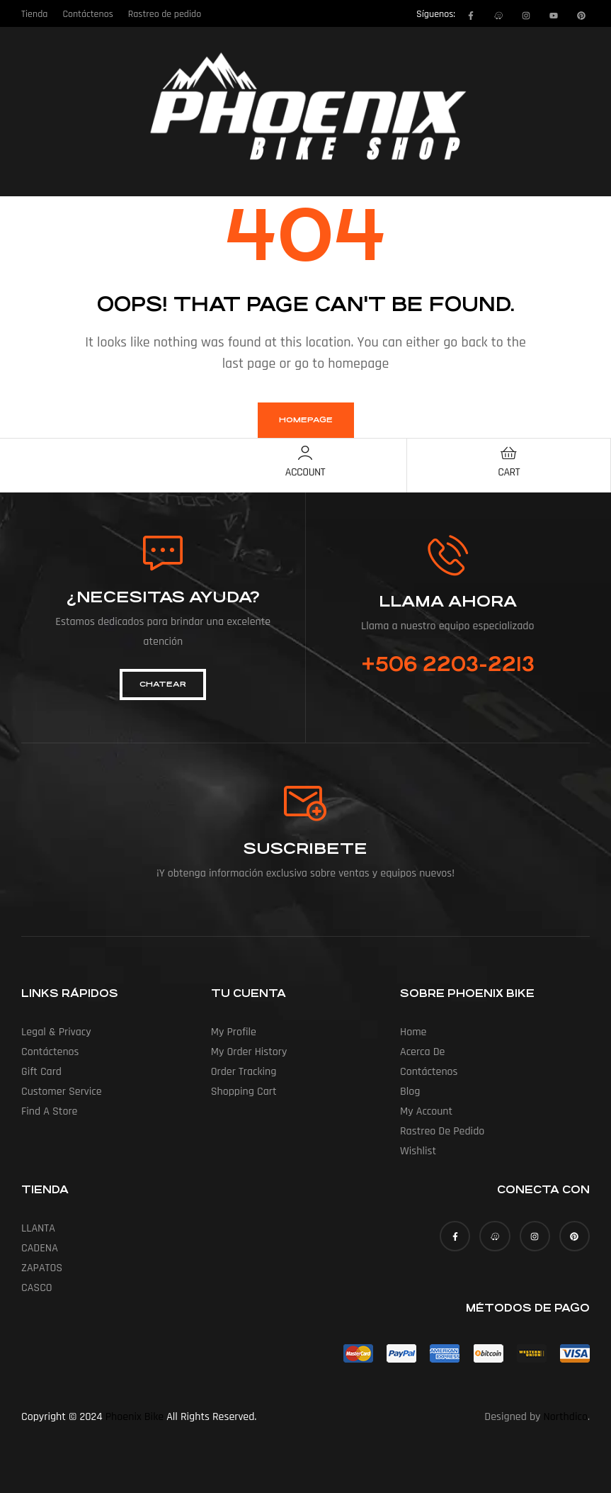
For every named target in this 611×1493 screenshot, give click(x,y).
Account (305, 472)
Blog (410, 1091)
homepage (306, 419)
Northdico (566, 1416)
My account (426, 1111)
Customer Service (61, 1091)
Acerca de (422, 1051)
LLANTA (38, 1228)
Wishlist (418, 1151)
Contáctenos (50, 1051)
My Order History (249, 1051)
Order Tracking (244, 1071)
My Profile (233, 1032)
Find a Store (49, 1111)
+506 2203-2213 (448, 664)
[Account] (305, 453)
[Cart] (509, 453)
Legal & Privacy (56, 1032)
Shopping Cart (244, 1091)
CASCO (36, 1287)
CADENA (39, 1248)
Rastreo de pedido (442, 1131)
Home (413, 1032)
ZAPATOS (41, 1268)
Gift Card (41, 1071)
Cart (509, 472)
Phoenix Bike (134, 1416)
